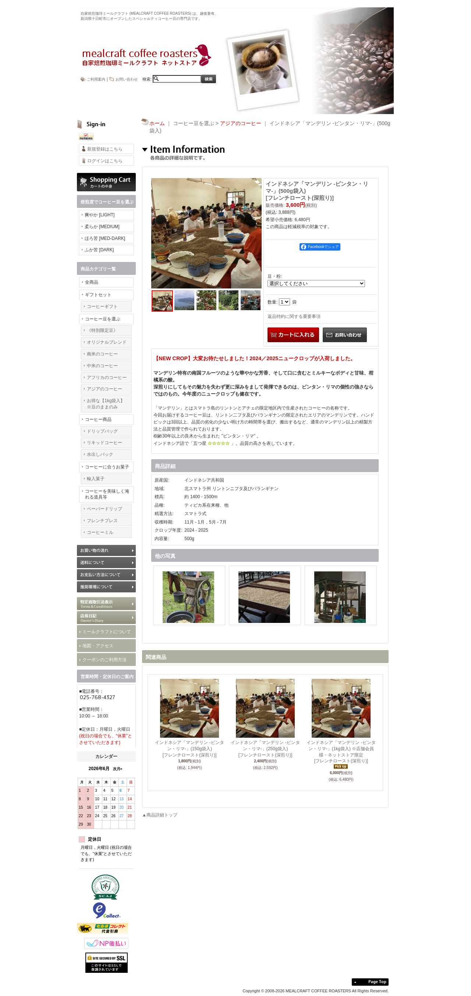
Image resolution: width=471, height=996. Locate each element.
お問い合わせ (127, 79)
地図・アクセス (97, 645)
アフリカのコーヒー (107, 377)
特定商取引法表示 (106, 603)
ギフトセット (98, 294)
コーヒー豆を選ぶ (102, 319)
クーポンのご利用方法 (104, 659)
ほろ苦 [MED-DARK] (105, 238)
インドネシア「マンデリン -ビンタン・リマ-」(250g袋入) (265, 749)
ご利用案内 (96, 79)
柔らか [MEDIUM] (102, 226)
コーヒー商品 (98, 419)
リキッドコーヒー (104, 442)
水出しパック (100, 454)
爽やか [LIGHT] (99, 214)
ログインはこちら (105, 160)
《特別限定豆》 (102, 330)
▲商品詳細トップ (159, 815)
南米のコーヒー (102, 354)
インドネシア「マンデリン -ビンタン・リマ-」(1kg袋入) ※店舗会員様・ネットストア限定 (341, 752)
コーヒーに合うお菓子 (107, 466)
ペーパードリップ (104, 508)
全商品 (91, 282)
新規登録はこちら (105, 149)
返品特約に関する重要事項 (294, 316)
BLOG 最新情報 (106, 617)
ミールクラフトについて (106, 631)
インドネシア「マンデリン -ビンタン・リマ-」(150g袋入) (189, 749)
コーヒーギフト (102, 306)
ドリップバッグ (102, 431)
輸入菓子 (96, 478)
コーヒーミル (100, 532)
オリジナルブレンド (107, 342)
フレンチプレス (102, 520)
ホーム (157, 123)
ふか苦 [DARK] (99, 249)
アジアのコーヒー (104, 388)
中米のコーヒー (102, 365)
